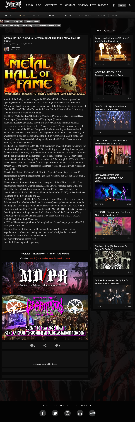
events (51, 15)
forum (101, 15)
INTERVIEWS (50, 5)
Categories (17, 21)
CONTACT (70, 5)
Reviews (26, 253)
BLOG (38, 5)
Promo (51, 253)
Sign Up (122, 5)
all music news (32, 21)
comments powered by (45, 364)
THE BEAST (16, 48)
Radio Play (63, 253)
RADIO (29, 5)
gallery (36, 15)
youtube (67, 15)
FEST (93, 5)
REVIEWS (83, 5)
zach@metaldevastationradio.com (50, 258)
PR (61, 5)
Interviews (39, 253)
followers (85, 15)
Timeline (8, 15)
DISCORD (103, 5)
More (116, 15)
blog (22, 15)
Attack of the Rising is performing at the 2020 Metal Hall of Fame (30, 26)
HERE (43, 235)
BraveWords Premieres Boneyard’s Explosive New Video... (109, 178)
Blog (7, 21)
